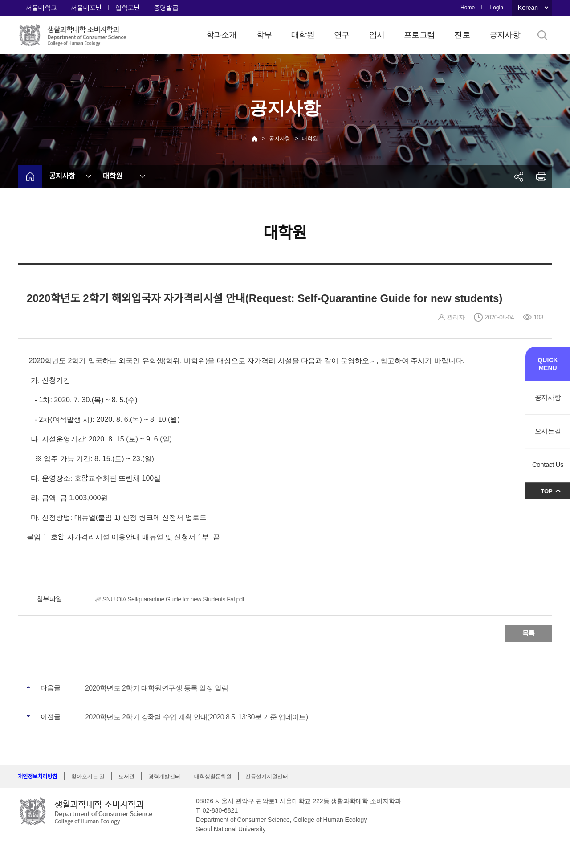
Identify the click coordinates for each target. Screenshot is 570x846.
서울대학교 (41, 7)
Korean (528, 7)
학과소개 (221, 34)
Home (467, 7)
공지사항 (504, 34)
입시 (377, 34)
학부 (264, 34)
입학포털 (127, 7)
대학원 (302, 34)
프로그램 (419, 34)
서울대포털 (86, 7)
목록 (528, 633)
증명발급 (166, 7)
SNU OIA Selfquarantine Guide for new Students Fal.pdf (173, 599)
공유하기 (519, 176)
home (30, 176)
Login (496, 7)
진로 (462, 34)
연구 (342, 34)
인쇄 (541, 176)
